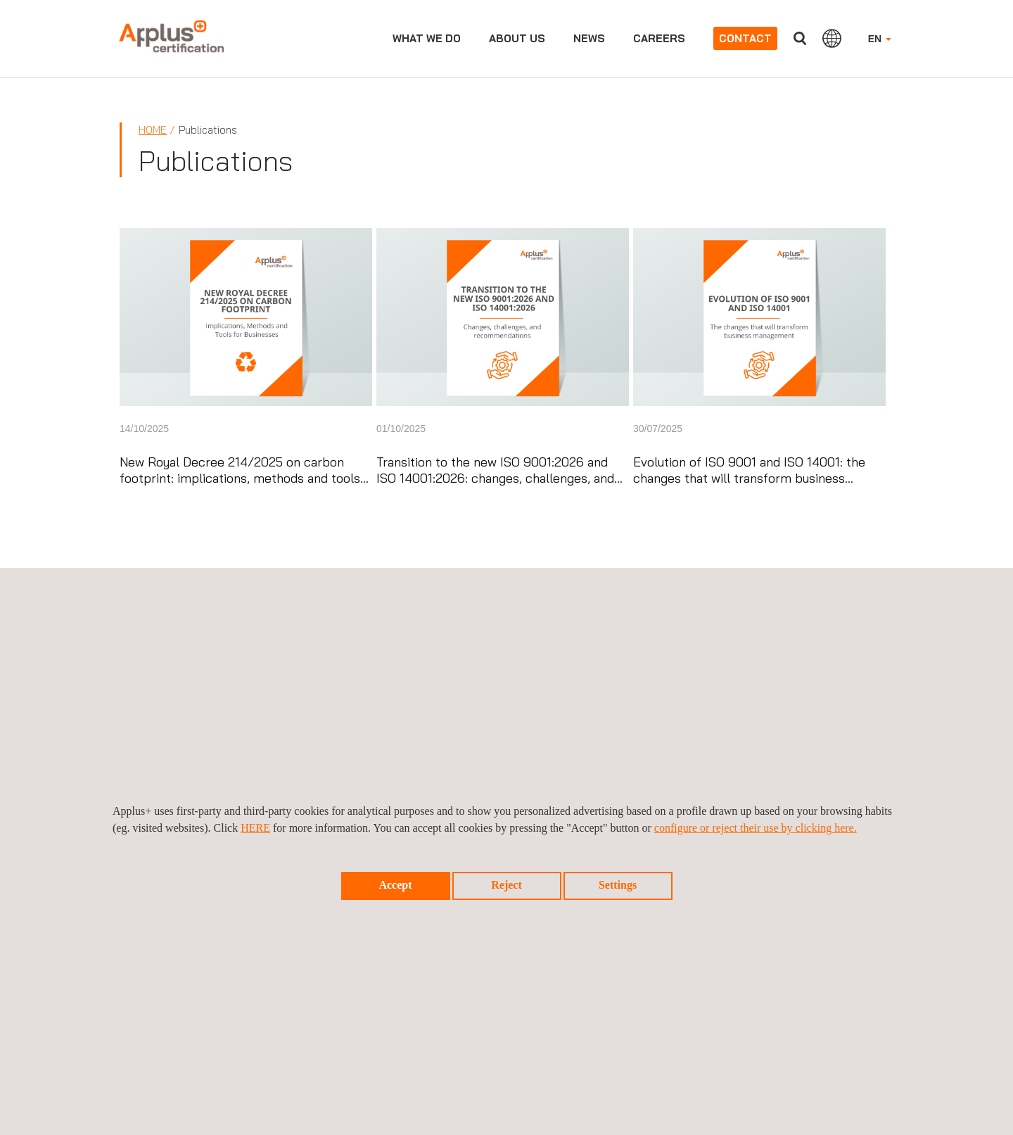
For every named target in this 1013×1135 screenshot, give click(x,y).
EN (879, 38)
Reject (506, 885)
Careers (659, 38)
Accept (395, 885)
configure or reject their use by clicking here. (755, 828)
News (589, 38)
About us (517, 38)
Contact (745, 38)
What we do (427, 38)
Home (153, 130)
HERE (255, 828)
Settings (618, 885)
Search (799, 38)
